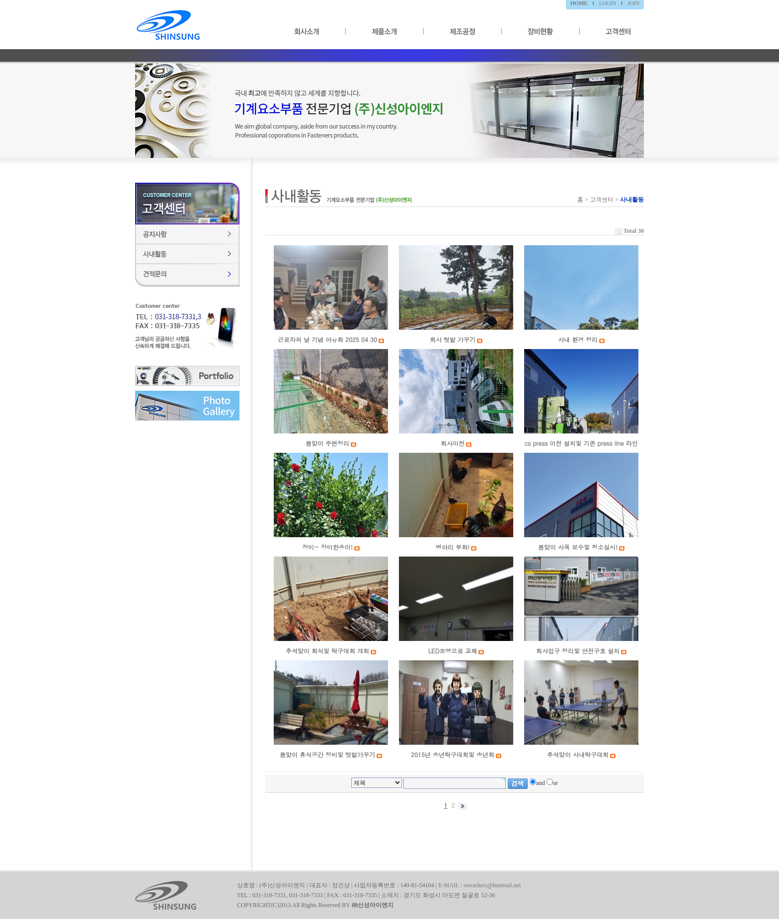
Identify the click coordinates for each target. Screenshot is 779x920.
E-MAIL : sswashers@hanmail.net (479, 885)
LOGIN (607, 3)
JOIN (633, 3)
